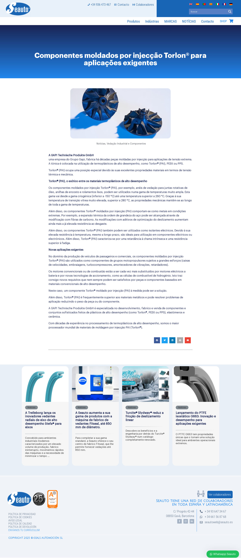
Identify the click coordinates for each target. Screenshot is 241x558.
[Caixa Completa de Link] (45, 416)
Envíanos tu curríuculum (24, 530)
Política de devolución (22, 526)
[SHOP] (231, 21)
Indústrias (152, 21)
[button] (157, 340)
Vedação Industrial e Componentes (126, 144)
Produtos (133, 21)
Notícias (101, 144)
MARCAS (170, 21)
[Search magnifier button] (230, 11)
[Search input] (208, 12)
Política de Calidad (20, 523)
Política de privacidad (22, 514)
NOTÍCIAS (189, 21)
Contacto (207, 21)
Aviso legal (15, 520)
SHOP (223, 21)
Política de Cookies (20, 517)
